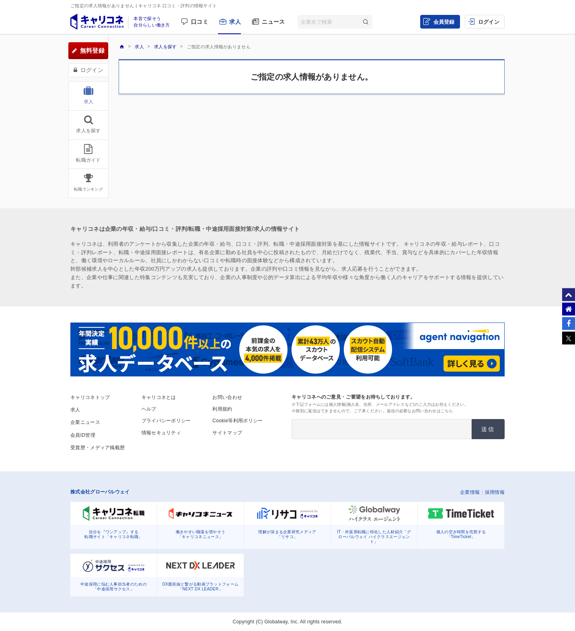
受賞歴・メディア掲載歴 (97, 447)
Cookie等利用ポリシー (237, 420)
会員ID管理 (82, 435)
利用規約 (222, 409)
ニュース (273, 21)
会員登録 (444, 22)
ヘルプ (149, 409)
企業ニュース (85, 422)
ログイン (488, 22)
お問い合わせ (227, 397)
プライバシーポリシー (166, 420)
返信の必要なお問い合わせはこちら (420, 411)
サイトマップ (227, 433)
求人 (235, 21)
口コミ (199, 21)
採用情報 (495, 492)
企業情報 (470, 492)
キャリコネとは (159, 397)
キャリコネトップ (90, 397)
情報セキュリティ (161, 433)
